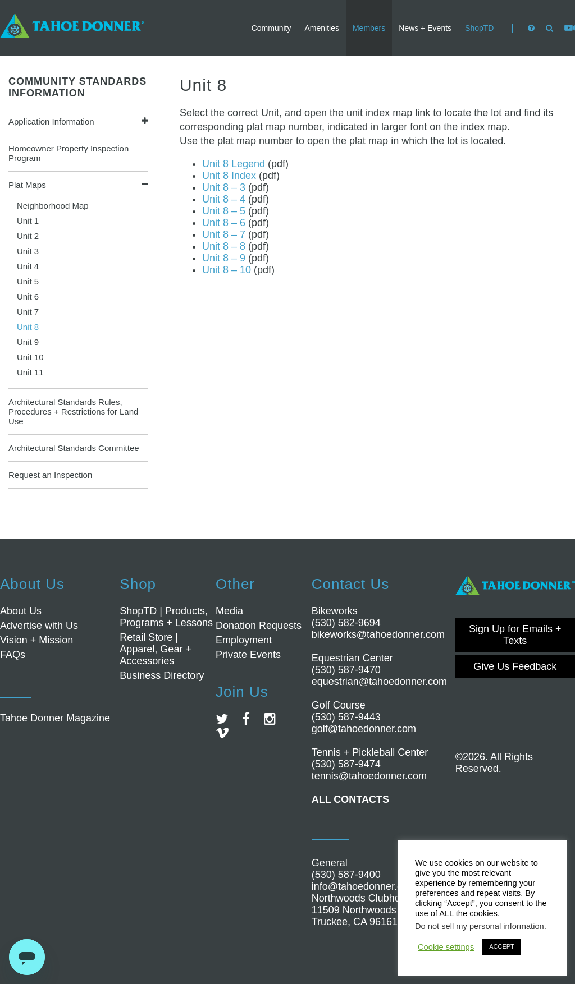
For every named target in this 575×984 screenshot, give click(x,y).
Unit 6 (28, 296)
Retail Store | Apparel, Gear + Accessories (155, 649)
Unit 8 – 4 (223, 199)
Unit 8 (28, 327)
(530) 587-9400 (346, 874)
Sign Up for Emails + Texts (515, 634)
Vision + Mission (36, 640)
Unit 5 (28, 281)
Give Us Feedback (514, 666)
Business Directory (162, 675)
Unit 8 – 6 (223, 222)
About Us (21, 611)
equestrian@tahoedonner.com (379, 681)
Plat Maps (27, 185)
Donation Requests (259, 625)
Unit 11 (30, 372)
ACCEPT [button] (501, 946)
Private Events (248, 654)
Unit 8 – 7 (223, 234)
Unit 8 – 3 (223, 187)
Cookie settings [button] (446, 946)
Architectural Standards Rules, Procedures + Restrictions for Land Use (73, 411)
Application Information (51, 121)
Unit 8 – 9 (223, 258)
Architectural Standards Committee (73, 448)
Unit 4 (28, 266)
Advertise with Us (39, 625)
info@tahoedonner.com (364, 886)
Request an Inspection (50, 475)
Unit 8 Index (229, 175)
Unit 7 (28, 311)
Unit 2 (28, 236)
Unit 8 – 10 (226, 269)
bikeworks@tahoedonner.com (378, 634)
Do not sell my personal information (479, 926)
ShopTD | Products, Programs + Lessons (166, 616)
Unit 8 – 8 (223, 246)
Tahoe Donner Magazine (55, 718)
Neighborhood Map (53, 205)
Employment (244, 640)
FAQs (12, 654)
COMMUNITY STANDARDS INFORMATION (77, 87)
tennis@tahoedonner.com (369, 775)
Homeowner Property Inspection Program (68, 153)
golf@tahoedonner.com (364, 728)
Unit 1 (28, 221)
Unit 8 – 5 (223, 211)
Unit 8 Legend (233, 163)
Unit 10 (30, 357)
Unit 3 (28, 251)
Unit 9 (28, 342)
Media (229, 611)
